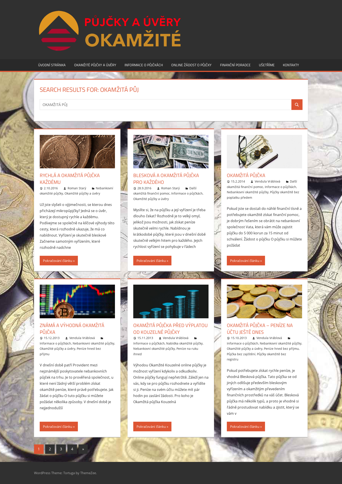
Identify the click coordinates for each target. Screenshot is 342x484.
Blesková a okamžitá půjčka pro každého (166, 179)
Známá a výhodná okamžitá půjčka (72, 329)
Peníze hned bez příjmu (281, 348)
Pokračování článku (57, 260)
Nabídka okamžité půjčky (184, 343)
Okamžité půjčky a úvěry (95, 65)
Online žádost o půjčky (191, 65)
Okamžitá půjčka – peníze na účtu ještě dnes (260, 329)
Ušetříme (267, 65)
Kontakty (291, 65)
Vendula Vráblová (267, 181)
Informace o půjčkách (144, 65)
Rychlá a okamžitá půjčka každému (70, 179)
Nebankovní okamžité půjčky (247, 192)
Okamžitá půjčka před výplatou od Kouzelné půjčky (170, 329)
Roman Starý (77, 188)
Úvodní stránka (52, 65)
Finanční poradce (235, 65)
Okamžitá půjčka (246, 175)
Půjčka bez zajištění (241, 354)
